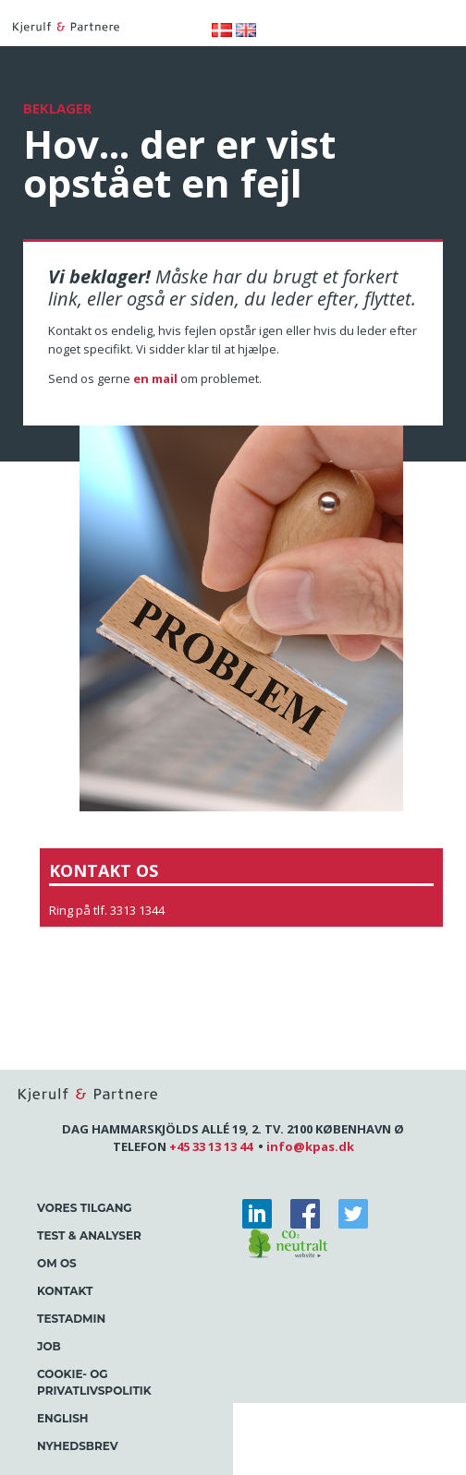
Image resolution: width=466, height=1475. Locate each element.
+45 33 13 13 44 (210, 1146)
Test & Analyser (89, 1235)
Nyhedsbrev (77, 1446)
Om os (57, 1263)
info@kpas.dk (310, 1146)
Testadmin (71, 1318)
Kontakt (64, 1291)
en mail (155, 378)
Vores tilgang (84, 1208)
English (63, 1418)
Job (49, 1346)
